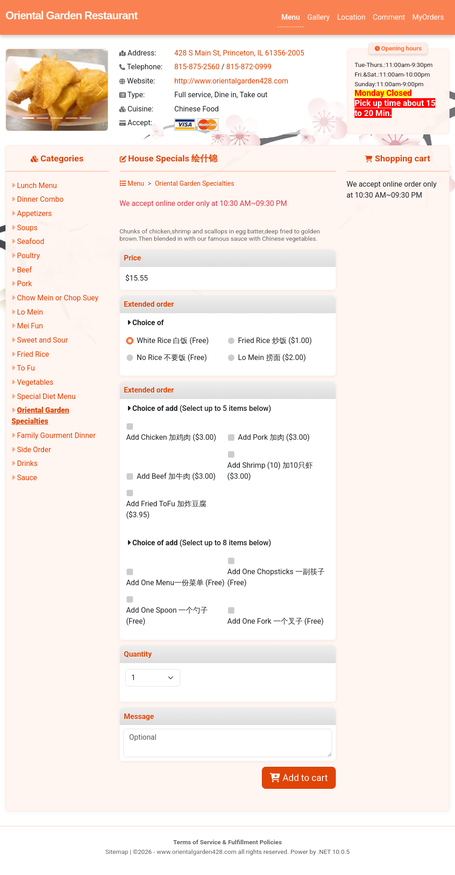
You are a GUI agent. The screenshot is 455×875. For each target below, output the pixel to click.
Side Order (34, 449)
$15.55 (136, 278)
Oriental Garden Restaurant (71, 15)
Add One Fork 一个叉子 (276, 621)
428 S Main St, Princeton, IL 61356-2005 (239, 53)
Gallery (318, 17)
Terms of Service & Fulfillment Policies (227, 842)
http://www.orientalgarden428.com (231, 81)
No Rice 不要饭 (172, 357)
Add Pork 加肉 (274, 437)
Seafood (30, 241)
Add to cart (298, 777)
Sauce (27, 477)
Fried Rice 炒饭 (275, 340)
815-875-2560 (197, 66)
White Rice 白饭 (173, 340)
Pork (24, 283)
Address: (137, 53)
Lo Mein (30, 312)
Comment (389, 17)
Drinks (27, 463)
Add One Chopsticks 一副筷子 (276, 577)
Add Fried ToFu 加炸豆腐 (166, 509)
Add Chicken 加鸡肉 (171, 437)
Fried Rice (33, 354)
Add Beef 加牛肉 (176, 476)
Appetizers (34, 213)
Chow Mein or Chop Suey (58, 298)
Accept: (135, 122)
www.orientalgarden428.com (196, 851)
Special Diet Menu (46, 396)
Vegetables (35, 382)
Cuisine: (136, 109)
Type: (132, 94)
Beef (24, 270)
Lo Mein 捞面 (272, 357)
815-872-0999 (249, 66)
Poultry (28, 255)
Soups (27, 227)
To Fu (26, 368)
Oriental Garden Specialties (194, 184)
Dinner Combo (40, 199)
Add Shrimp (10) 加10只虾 (270, 471)
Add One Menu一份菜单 (175, 582)
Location (351, 17)
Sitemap (116, 851)
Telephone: (140, 66)
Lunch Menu (37, 185)
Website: (137, 81)
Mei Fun (30, 325)
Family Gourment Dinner (56, 435)
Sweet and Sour (42, 340)
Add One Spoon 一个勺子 (167, 616)
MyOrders (428, 17)
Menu (290, 17)
